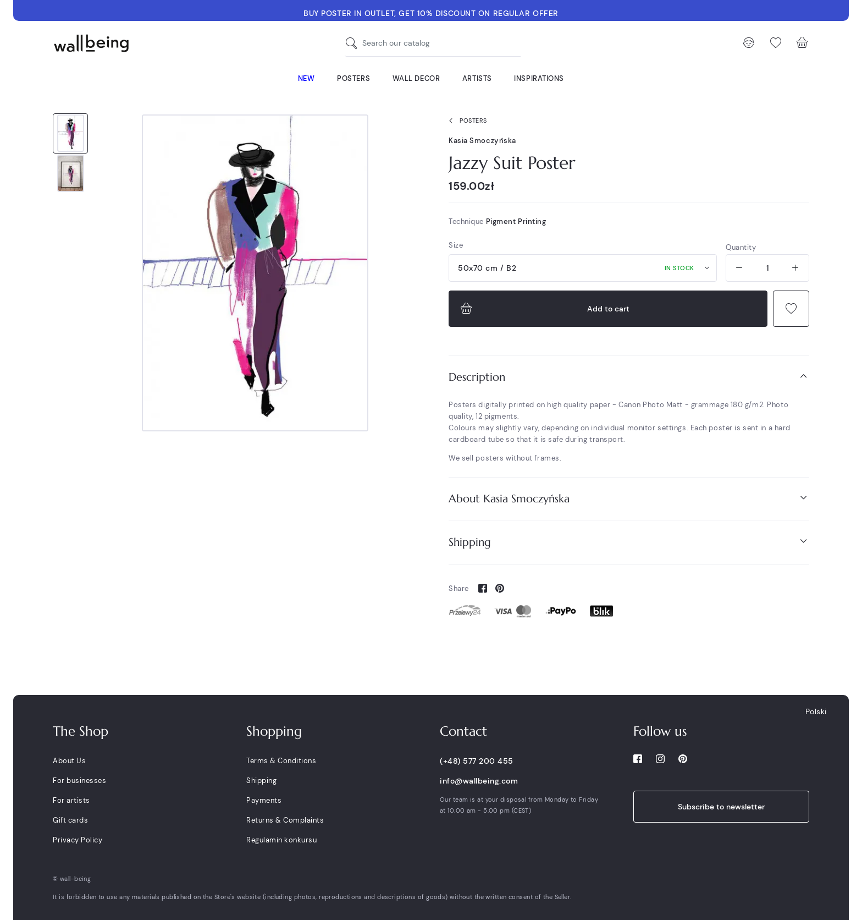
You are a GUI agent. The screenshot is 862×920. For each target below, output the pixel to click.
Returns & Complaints (285, 820)
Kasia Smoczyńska (482, 140)
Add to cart (543, 308)
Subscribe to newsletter (721, 807)
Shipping (629, 541)
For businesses (79, 780)
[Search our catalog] (354, 43)
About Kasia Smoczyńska (629, 498)
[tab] (629, 377)
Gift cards (70, 820)
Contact (463, 731)
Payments (263, 800)
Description (629, 376)
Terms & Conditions (281, 760)
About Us (69, 760)
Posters (465, 121)
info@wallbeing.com (479, 781)
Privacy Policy (77, 840)
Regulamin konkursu (281, 840)
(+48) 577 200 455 (476, 761)
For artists (71, 800)
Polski (816, 711)
